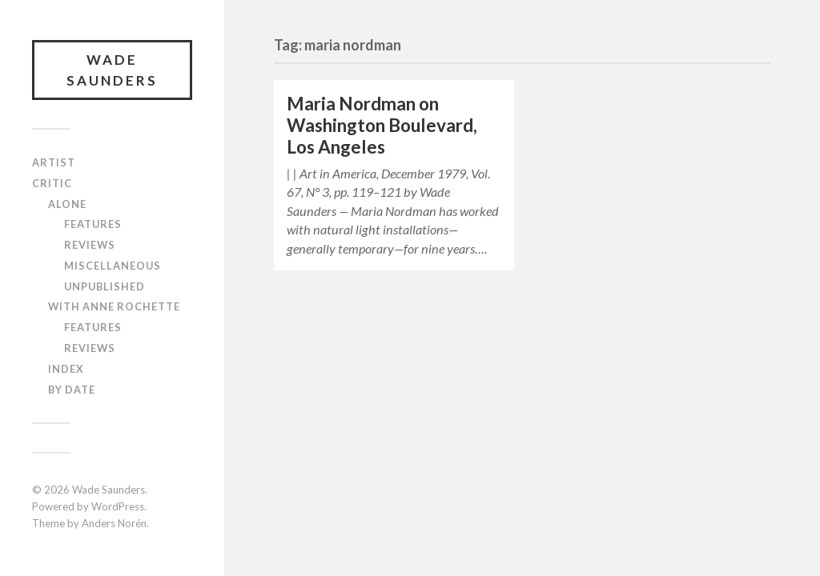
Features (93, 224)
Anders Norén (114, 523)
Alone (67, 204)
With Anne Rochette (114, 306)
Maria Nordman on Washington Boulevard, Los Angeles (382, 125)
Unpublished (104, 286)
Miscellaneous (112, 265)
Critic (52, 183)
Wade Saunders (112, 70)
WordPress (117, 506)
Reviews (89, 244)
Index (66, 368)
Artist (53, 162)
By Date (71, 389)
